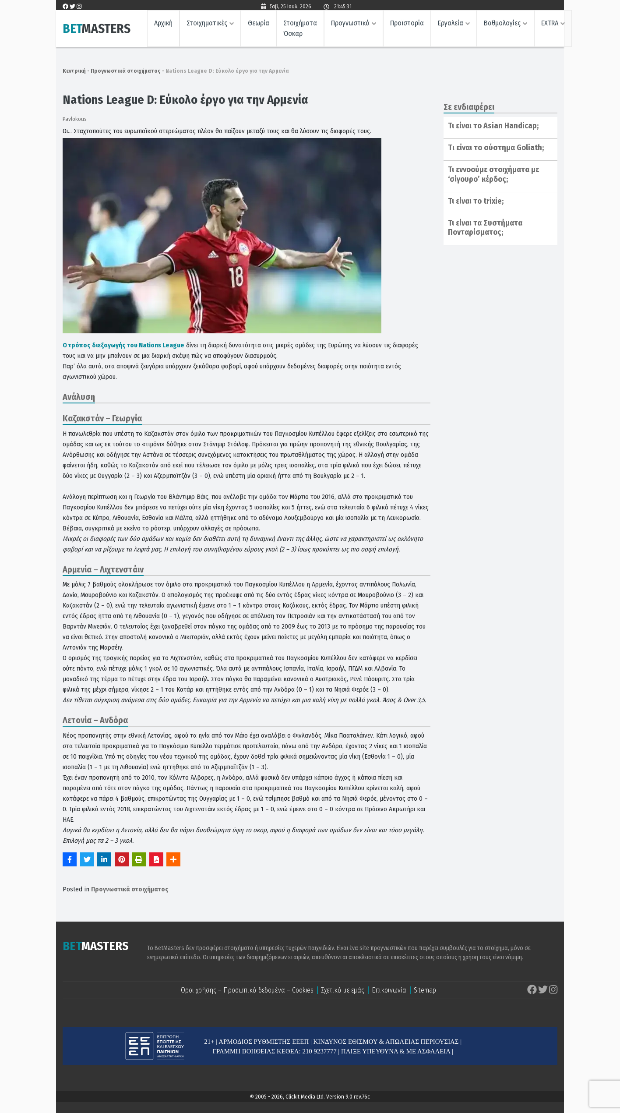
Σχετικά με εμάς (342, 990)
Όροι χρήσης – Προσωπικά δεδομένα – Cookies (247, 990)
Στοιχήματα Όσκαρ (300, 29)
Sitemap (425, 990)
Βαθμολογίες (502, 24)
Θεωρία (258, 24)
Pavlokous (75, 119)
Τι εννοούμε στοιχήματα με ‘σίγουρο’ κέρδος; (493, 174)
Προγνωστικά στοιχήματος (126, 70)
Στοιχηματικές (207, 24)
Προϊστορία (407, 24)
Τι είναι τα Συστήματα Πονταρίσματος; (485, 227)
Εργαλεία (450, 24)
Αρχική (163, 24)
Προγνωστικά (350, 24)
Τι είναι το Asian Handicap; (493, 126)
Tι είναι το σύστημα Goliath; (496, 147)
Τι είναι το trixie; (476, 201)
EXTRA (549, 24)
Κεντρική (74, 70)
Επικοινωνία (389, 990)
